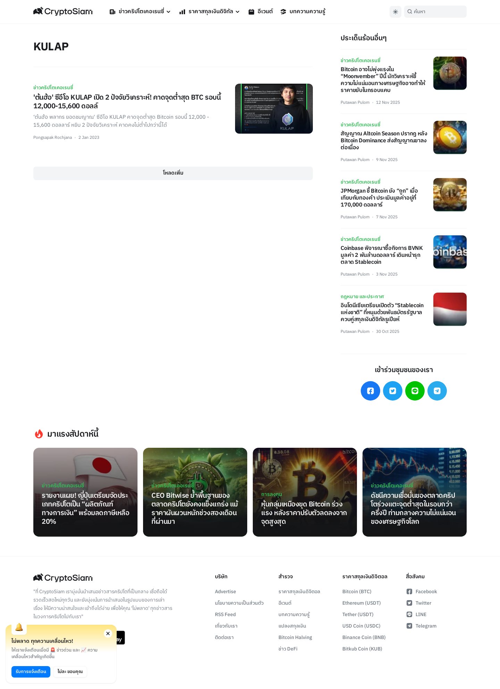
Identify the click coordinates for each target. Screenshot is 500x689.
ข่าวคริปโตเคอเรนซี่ (140, 11)
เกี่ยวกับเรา (226, 626)
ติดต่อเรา (224, 637)
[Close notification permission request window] (108, 633)
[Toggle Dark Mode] (395, 12)
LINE (416, 614)
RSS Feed (225, 614)
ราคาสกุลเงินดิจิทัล (210, 11)
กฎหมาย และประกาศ (362, 297)
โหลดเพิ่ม (173, 173)
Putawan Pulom (355, 102)
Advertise (225, 591)
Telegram (421, 626)
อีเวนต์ (260, 11)
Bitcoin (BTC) (357, 591)
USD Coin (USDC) (361, 626)
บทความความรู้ (302, 11)
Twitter (418, 603)
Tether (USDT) (358, 614)
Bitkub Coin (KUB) (362, 649)
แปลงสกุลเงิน (292, 626)
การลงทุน (271, 494)
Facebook (421, 591)
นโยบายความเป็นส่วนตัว (239, 603)
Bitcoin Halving (295, 637)
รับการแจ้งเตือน (31, 671)
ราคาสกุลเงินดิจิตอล (299, 591)
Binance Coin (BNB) (364, 637)
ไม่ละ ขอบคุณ (70, 671)
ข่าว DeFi (288, 649)
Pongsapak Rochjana (52, 137)
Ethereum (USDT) (361, 603)
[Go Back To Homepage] (62, 11)
